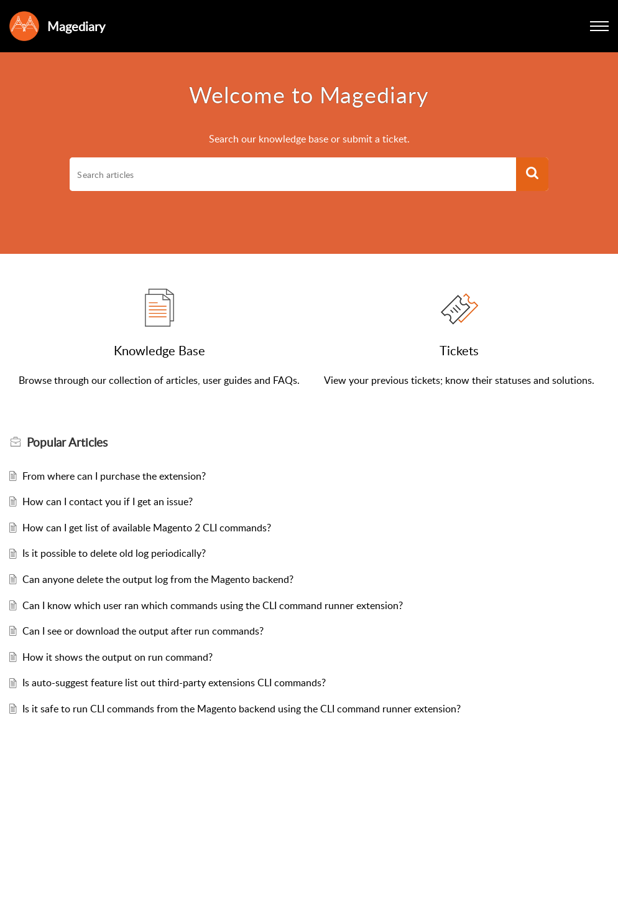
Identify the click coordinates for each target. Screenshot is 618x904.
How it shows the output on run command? (117, 657)
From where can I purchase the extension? (114, 476)
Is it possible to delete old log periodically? (114, 553)
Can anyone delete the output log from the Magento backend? (157, 579)
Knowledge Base (159, 350)
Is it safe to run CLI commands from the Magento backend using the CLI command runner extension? (241, 708)
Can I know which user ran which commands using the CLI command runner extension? (212, 605)
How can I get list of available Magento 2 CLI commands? (146, 527)
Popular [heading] (67, 442)
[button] (599, 26)
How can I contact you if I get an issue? (107, 501)
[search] (292, 174)
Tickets (459, 350)
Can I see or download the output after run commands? (143, 631)
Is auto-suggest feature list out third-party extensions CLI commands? (174, 682)
